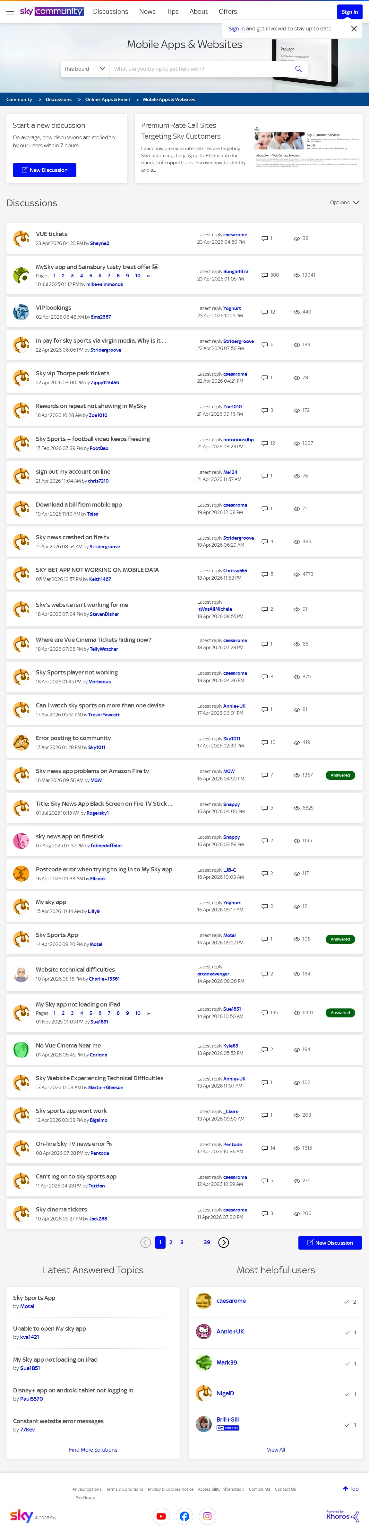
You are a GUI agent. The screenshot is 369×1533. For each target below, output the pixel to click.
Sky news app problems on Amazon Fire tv (92, 771)
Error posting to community (73, 738)
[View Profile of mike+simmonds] (104, 284)
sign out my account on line (73, 471)
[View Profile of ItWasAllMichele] (214, 609)
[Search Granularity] (85, 69)
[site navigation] (10, 11)
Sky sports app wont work (71, 1110)
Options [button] (340, 202)
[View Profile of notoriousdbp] (238, 440)
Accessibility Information (221, 1489)
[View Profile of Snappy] (231, 804)
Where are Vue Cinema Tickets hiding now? (93, 639)
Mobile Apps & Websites (184, 44)
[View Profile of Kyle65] (230, 1046)
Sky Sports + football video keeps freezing (93, 439)
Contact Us (285, 1489)
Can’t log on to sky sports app (76, 1176)
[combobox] (198, 69)
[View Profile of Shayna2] (99, 243)
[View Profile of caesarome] (235, 235)
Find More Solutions (93, 1450)
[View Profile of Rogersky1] (98, 813)
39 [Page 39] (207, 1242)
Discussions (110, 11)
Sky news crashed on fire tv (72, 537)
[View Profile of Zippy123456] (105, 383)
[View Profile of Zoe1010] (98, 415)
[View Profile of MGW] (96, 780)
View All (276, 1450)
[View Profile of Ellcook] (98, 879)
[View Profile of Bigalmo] (98, 1120)
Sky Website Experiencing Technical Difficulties (99, 1078)
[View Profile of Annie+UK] (234, 706)
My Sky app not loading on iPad (78, 1004)
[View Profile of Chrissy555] (235, 571)
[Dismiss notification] (354, 29)
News (147, 11)
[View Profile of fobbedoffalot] (106, 846)
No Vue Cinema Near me (68, 1045)
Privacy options (87, 1489)
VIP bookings (53, 307)
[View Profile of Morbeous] (100, 682)
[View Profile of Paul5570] (31, 1399)
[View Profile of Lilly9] (94, 911)
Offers (228, 11)
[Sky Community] (52, 11)
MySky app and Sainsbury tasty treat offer (94, 267)
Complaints (259, 1489)
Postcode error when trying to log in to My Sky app (104, 869)
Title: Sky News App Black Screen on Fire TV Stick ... (104, 803)
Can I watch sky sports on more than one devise (100, 705)
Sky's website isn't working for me (82, 604)
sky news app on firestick (70, 836)
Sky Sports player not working (77, 672)
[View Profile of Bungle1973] (236, 271)
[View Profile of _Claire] (230, 1111)
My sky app (51, 902)
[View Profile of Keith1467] (100, 579)
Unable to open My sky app (49, 1328)
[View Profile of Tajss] (92, 514)
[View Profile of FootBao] (99, 448)
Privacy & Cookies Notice (170, 1489)
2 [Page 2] (170, 1242)
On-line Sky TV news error (71, 1143)
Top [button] (354, 1489)
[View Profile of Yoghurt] (232, 308)
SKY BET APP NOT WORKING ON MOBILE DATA (97, 570)
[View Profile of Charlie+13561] (104, 979)
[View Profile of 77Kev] (27, 1429)
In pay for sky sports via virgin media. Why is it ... (101, 340)
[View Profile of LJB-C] (229, 870)
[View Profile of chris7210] (98, 481)
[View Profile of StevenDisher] (104, 614)
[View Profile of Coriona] (98, 1055)
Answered (340, 775)
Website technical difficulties (75, 969)
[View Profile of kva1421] (29, 1337)
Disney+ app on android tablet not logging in (73, 1390)
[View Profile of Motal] (96, 944)
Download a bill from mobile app (79, 504)
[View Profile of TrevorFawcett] (104, 715)
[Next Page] (223, 1242)
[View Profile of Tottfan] (97, 1186)
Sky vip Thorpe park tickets (72, 373)
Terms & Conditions (124, 1489)
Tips (173, 11)
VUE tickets (51, 234)
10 (138, 276)
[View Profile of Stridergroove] (105, 350)
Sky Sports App (57, 935)
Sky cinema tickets (61, 1209)
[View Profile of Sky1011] (96, 747)
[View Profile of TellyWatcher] (104, 649)
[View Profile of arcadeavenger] (213, 974)
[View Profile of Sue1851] (99, 1022)
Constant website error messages (58, 1421)
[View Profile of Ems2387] (101, 317)
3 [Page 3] (182, 1242)
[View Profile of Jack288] (98, 1219)
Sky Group (85, 1497)
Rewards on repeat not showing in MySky (91, 406)
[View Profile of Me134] (230, 472)
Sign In (350, 12)
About (199, 11)
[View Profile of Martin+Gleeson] (106, 1087)
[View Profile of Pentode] (99, 1153)
